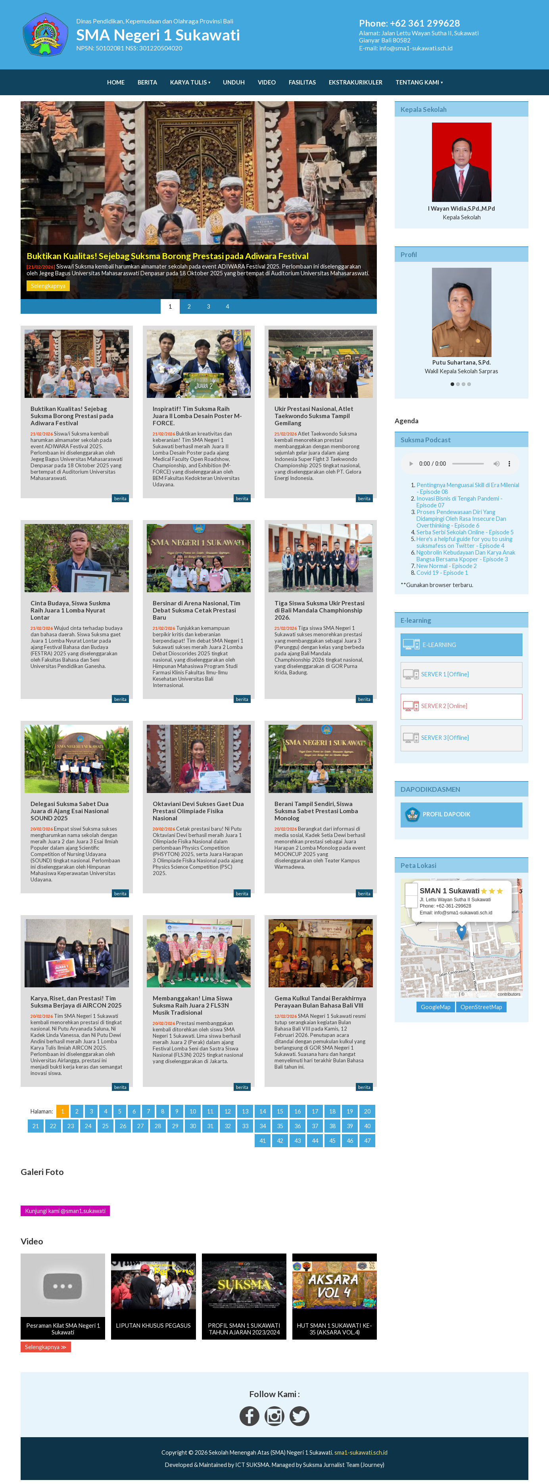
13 (245, 1109)
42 (280, 1138)
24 (88, 1124)
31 (210, 1124)
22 (53, 1124)
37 (315, 1124)
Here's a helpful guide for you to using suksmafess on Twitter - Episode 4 (465, 534)
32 (228, 1124)
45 (332, 1138)
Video (267, 78)
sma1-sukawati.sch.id (361, 1450)
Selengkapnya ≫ (46, 1345)
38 (332, 1124)
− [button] (411, 894)
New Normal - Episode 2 (447, 558)
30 (193, 1124)
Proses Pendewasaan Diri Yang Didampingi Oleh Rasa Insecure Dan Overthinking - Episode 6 (461, 511)
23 (70, 1124)
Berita (147, 78)
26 (123, 1124)
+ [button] (411, 881)
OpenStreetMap (481, 986)
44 (315, 1138)
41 (262, 1138)
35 (280, 1124)
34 (262, 1124)
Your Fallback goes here (460, 456)
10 (193, 1109)
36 (297, 1124)
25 (105, 1124)
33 (245, 1124)
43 (297, 1138)
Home (116, 78)
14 (262, 1109)
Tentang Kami (417, 78)
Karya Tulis (188, 78)
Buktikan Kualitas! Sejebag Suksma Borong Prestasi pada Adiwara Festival (168, 248)
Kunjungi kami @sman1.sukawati (65, 1209)
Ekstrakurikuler (355, 78)
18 (332, 1109)
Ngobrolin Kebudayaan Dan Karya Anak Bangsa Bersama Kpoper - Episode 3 (466, 548)
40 (367, 1124)
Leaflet (451, 986)
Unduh (234, 78)
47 (367, 1138)
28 (158, 1124)
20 (367, 1109)
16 (297, 1109)
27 (140, 1124)
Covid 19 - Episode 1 (442, 564)
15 (280, 1109)
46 (350, 1138)
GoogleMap (436, 999)
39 (350, 1124)
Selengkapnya (48, 278)
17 (315, 1109)
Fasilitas (302, 78)
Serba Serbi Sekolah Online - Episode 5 (465, 524)
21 (36, 1124)
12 (228, 1109)
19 (350, 1109)
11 (210, 1109)
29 (175, 1124)
